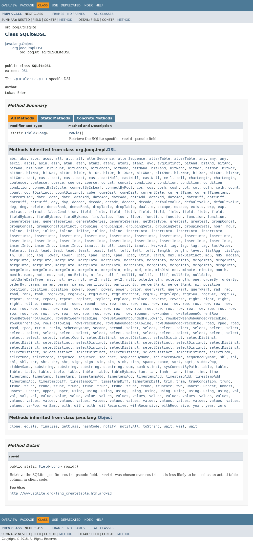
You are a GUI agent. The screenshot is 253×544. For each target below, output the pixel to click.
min (148, 270)
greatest (178, 221)
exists (197, 207)
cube (91, 192)
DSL (24, 71)
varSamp (50, 406)
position (211, 284)
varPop (32, 406)
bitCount (34, 168)
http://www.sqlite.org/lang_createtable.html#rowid (61, 493)
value (46, 396)
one (196, 279)
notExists (77, 275)
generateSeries (24, 221)
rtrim (40, 328)
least (83, 250)
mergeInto (19, 260)
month (221, 270)
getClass (70, 426)
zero (222, 406)
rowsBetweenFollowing (30, 318)
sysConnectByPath (180, 367)
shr (33, 362)
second (99, 328)
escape (164, 207)
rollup (30, 304)
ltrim (144, 255)
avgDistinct (169, 163)
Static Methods (55, 118)
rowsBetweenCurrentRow (196, 314)
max (171, 255)
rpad (209, 323)
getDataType (154, 221)
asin (43, 163)
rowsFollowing (56, 323)
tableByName (123, 372)
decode (78, 202)
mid (127, 270)
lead (32, 250)
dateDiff (195, 197)
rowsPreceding (87, 323)
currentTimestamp (211, 192)
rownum (141, 314)
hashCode (91, 426)
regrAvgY (76, 294)
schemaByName (76, 328)
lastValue (221, 246)
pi (197, 284)
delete (36, 207)
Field (30, 133)
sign (76, 362)
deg (13, 207)
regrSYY (227, 294)
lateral (17, 250)
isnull (90, 246)
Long (42, 133)
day (54, 202)
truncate (163, 386)
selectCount (71, 338)
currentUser (21, 197)
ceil (168, 178)
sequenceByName (134, 357)
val (235, 391)
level (196, 250)
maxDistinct (189, 255)
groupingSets (138, 226)
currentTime (179, 192)
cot (186, 187)
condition (144, 182)
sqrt (176, 362)
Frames (58, 14)
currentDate (152, 192)
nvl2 (93, 279)
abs (13, 158)
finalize (49, 426)
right (194, 299)
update (32, 391)
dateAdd (81, 197)
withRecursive (112, 406)
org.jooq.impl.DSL (27, 48)
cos (140, 187)
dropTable (102, 207)
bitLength (77, 168)
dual (143, 207)
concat (107, 182)
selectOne (19, 357)
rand (14, 294)
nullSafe (180, 275)
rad (217, 289)
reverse (158, 299)
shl (223, 357)
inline (16, 231)
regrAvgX (55, 294)
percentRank (152, 284)
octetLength (150, 279)
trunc (225, 381)
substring (44, 367)
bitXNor (125, 173)
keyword (158, 246)
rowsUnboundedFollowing (128, 323)
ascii (15, 163)
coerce (57, 182)
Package (27, 5)
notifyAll (129, 426)
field (86, 212)
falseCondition (61, 212)
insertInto (136, 231)
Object (105, 417)
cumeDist (107, 192)
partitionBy (98, 284)
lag (173, 246)
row (102, 304)
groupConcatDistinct (56, 226)
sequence (66, 357)
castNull (109, 178)
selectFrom (220, 352)
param (33, 284)
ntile (96, 275)
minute (189, 270)
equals (30, 426)
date (41, 197)
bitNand (121, 168)
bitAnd (191, 163)
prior (135, 289)
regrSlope (169, 294)
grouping (89, 226)
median (232, 255)
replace (83, 299)
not (40, 275)
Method (65, 20)
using (77, 391)
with (66, 406)
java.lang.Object (19, 44)
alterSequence (100, 158)
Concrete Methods (94, 118)
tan (142, 372)
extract (17, 212)
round (46, 304)
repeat (16, 299)
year (197, 406)
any (202, 158)
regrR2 (149, 294)
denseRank (56, 207)
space (148, 362)
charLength (199, 178)
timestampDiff (52, 381)
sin (100, 362)
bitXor (199, 173)
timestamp (19, 376)
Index (88, 5)
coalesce (18, 182)
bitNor (195, 168)
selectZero (43, 357)
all (58, 158)
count (233, 187)
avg (150, 163)
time (189, 372)
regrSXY (208, 294)
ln (12, 255)
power (77, 289)
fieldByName (21, 217)
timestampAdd (90, 376)
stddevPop (206, 362)
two (179, 386)
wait (168, 426)
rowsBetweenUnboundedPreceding (196, 318)
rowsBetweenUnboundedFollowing (131, 318)
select (132, 328)
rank (26, 294)
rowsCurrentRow (24, 323)
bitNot (32, 173)
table (206, 367)
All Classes (103, 14)
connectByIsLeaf (85, 187)
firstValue (101, 217)
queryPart (154, 289)
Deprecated (71, 5)
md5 (208, 255)
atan (68, 163)
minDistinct (166, 270)
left (111, 250)
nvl (50, 279)
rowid (74, 133)
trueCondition (202, 381)
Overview (9, 5)
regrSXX (190, 294)
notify (109, 426)
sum (129, 367)
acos (34, 158)
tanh (164, 372)
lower (52, 255)
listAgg (212, 250)
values (105, 396)
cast (30, 178)
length (164, 250)
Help (99, 5)
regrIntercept (125, 294)
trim (168, 381)
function (153, 217)
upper (48, 391)
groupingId (111, 226)
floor (121, 217)
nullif (111, 275)
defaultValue (167, 202)
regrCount (98, 294)
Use (55, 5)
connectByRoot (119, 187)
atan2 (94, 163)
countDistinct (37, 192)
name (28, 275)
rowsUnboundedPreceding (178, 323)
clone (15, 426)
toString (151, 426)
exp (211, 207)
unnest (193, 386)
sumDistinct (148, 367)
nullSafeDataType (26, 279)
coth (207, 187)
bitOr (65, 173)
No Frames (76, 14)
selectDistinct (101, 338)
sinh (122, 362)
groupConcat (223, 221)
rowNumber (160, 314)
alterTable (159, 158)
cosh (161, 187)
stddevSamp (20, 367)
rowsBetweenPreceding (76, 318)
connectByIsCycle (49, 187)
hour (218, 226)
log (29, 255)
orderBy (210, 279)
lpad (80, 255)
